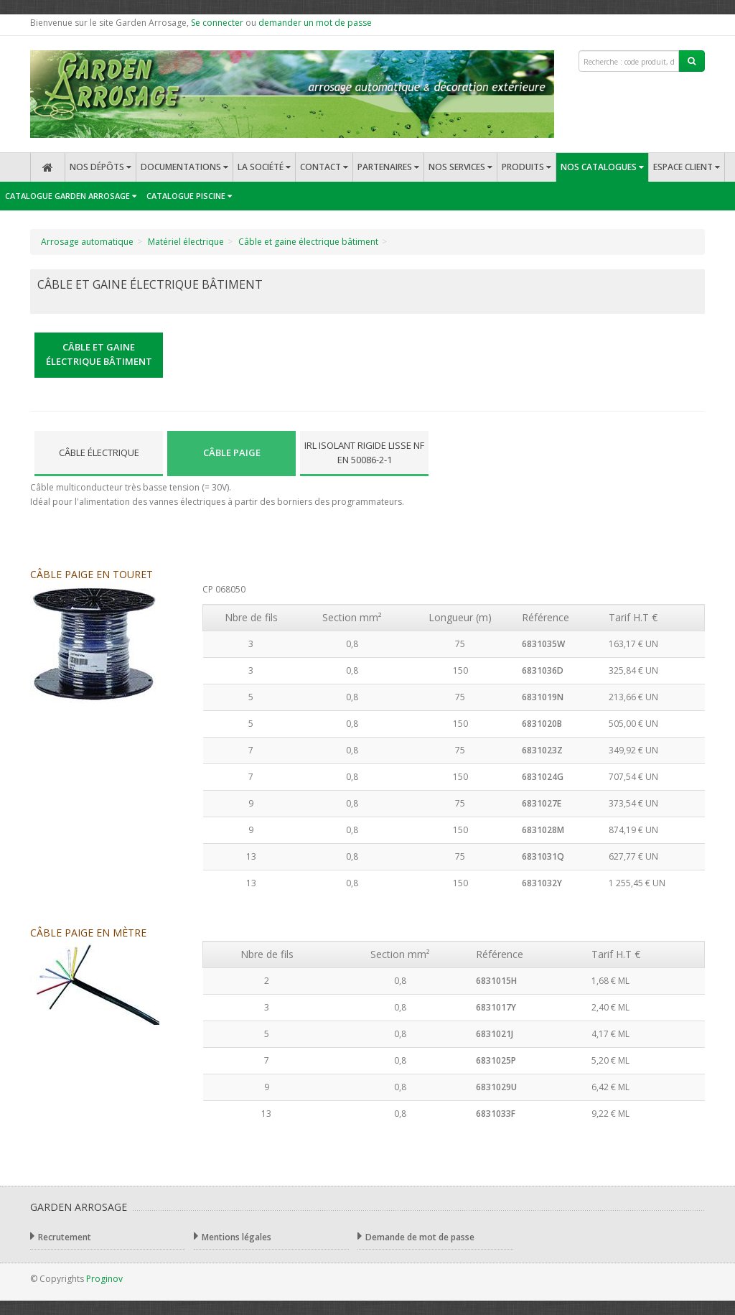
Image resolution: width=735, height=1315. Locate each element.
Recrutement (60, 1236)
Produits (526, 167)
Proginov (104, 1279)
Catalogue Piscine (189, 195)
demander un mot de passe (315, 23)
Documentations (184, 167)
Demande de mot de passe (415, 1236)
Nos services (460, 167)
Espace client (686, 167)
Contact (324, 167)
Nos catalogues (602, 167)
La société (264, 167)
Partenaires (388, 167)
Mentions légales (232, 1236)
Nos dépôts (100, 167)
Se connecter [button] (217, 23)
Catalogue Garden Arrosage (70, 195)
